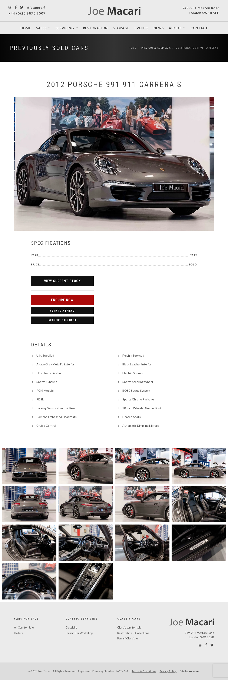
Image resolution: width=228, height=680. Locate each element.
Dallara (18, 633)
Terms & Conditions (144, 671)
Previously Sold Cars (49, 47)
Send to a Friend (62, 310)
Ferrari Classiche (127, 638)
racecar (194, 671)
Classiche (71, 627)
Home (132, 47)
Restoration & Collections (133, 633)
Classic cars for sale (129, 627)
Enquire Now (62, 300)
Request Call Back (62, 320)
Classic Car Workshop (79, 633)
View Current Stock (62, 281)
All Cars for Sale (24, 627)
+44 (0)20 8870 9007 (27, 13)
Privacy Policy (168, 671)
